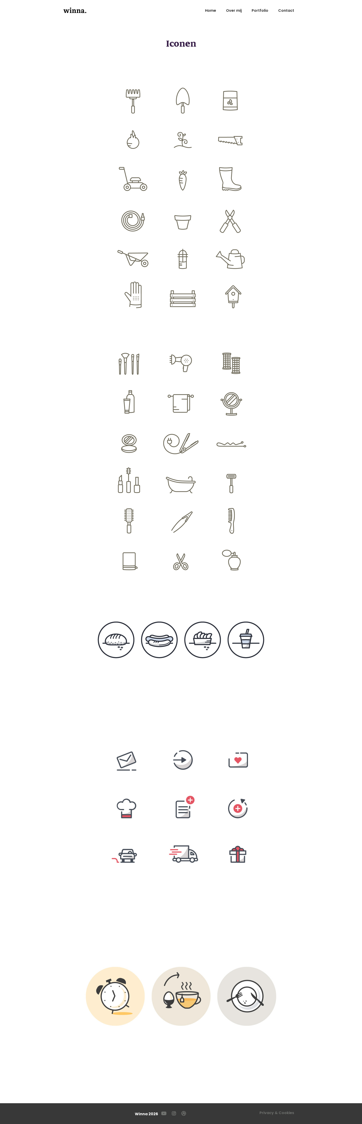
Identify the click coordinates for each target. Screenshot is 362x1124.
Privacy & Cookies (276, 1112)
